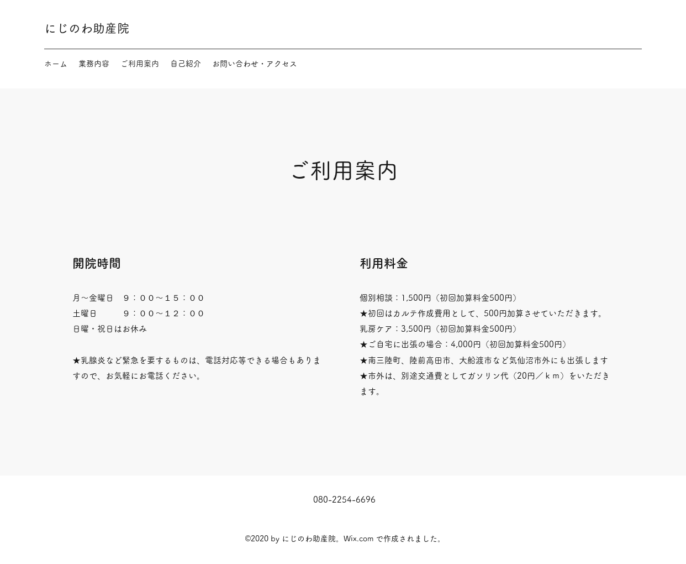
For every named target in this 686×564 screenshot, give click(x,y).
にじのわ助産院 (86, 28)
